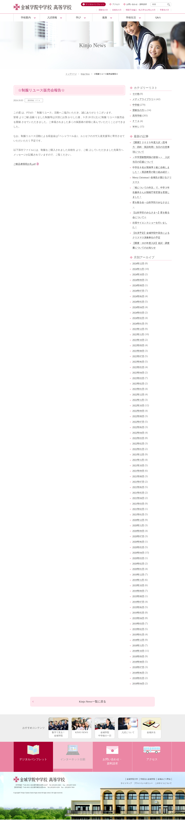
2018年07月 (138, 672)
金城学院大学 (132, 784)
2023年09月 (138, 350)
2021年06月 (138, 491)
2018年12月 (138, 644)
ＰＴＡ (136, 121)
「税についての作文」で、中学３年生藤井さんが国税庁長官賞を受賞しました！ (151, 197)
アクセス (116, 4)
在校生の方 (116, 10)
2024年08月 (138, 290)
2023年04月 (138, 377)
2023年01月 (138, 393)
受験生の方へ (139, 110)
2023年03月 (138, 382)
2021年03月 (138, 508)
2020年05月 (138, 551)
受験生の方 (103, 10)
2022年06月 (138, 432)
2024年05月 (138, 306)
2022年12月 (138, 399)
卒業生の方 (164, 10)
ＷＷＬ (136, 126)
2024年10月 (138, 279)
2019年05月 (138, 617)
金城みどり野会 (164, 784)
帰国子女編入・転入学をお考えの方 (140, 10)
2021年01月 (138, 519)
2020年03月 (138, 562)
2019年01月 (138, 639)
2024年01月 (138, 328)
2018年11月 (138, 650)
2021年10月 (138, 470)
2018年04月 (138, 688)
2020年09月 (138, 535)
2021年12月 (138, 459)
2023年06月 (138, 366)
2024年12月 (138, 268)
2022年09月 (138, 415)
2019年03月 (138, 628)
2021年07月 (138, 486)
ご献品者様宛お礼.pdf (25, 164)
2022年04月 (138, 437)
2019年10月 (138, 590)
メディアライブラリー (144, 99)
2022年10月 (138, 410)
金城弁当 (151, 731)
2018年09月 (138, 661)
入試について (128, 731)
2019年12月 (138, 579)
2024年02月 (138, 322)
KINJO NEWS (81, 731)
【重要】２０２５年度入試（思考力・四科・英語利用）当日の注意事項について (151, 147)
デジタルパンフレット (95, 4)
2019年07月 (138, 606)
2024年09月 (138, 284)
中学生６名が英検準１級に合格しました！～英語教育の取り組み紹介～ (151, 172)
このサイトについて (163, 789)
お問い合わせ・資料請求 (136, 4)
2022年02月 (138, 448)
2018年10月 (138, 655)
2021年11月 (138, 464)
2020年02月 (138, 568)
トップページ (71, 74)
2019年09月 (138, 595)
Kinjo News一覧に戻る (92, 706)
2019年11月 (138, 584)
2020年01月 (138, 573)
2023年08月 (138, 355)
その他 (136, 93)
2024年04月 (138, 311)
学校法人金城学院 (147, 784)
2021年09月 (138, 475)
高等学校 (137, 115)
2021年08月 (138, 481)
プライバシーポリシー (143, 789)
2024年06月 (138, 301)
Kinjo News (85, 74)
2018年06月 (138, 677)
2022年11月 (138, 404)
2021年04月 (138, 502)
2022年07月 (138, 426)
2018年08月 (138, 666)
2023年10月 (138, 344)
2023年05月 (138, 371)
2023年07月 (138, 360)
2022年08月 (138, 421)
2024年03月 (138, 317)
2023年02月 (138, 388)
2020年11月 (138, 530)
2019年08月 (138, 601)
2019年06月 (138, 611)
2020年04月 (138, 557)
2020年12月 (138, 524)
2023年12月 (138, 333)
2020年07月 (138, 541)
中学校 (136, 104)
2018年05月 (138, 682)
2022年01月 (138, 453)
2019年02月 (138, 633)
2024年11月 (138, 273)
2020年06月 (138, 546)
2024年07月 (138, 295)
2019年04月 (138, 622)
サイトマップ (126, 789)
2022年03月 (138, 442)
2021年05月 (138, 497)
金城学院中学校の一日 (105, 732)
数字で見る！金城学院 (58, 732)
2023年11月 (138, 339)
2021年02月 (138, 513)
